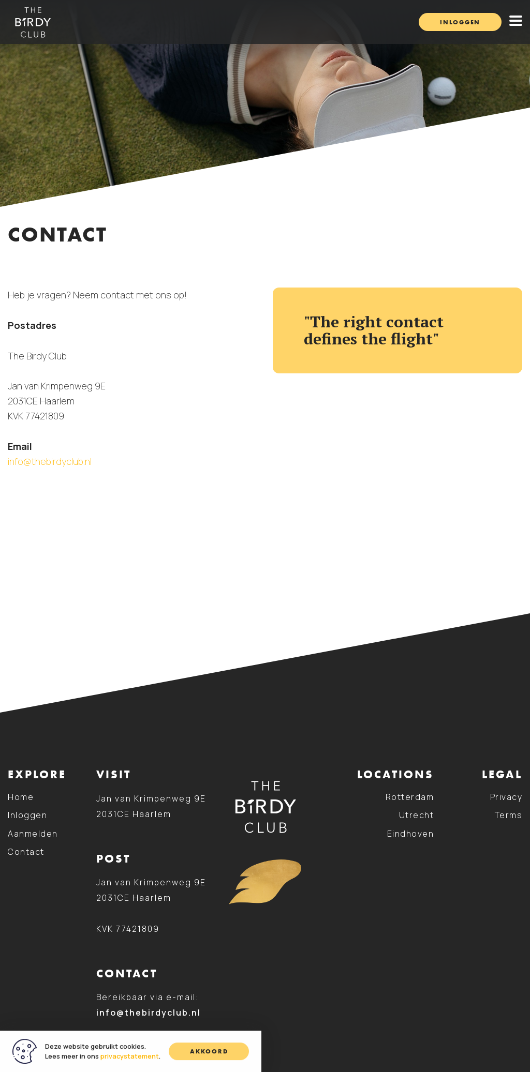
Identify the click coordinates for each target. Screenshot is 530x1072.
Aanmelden (33, 833)
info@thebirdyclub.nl (50, 461)
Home (21, 797)
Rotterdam (410, 797)
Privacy (506, 797)
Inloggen (460, 22)
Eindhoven (410, 833)
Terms (509, 815)
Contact (26, 851)
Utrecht (416, 815)
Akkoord (209, 1054)
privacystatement (129, 1059)
